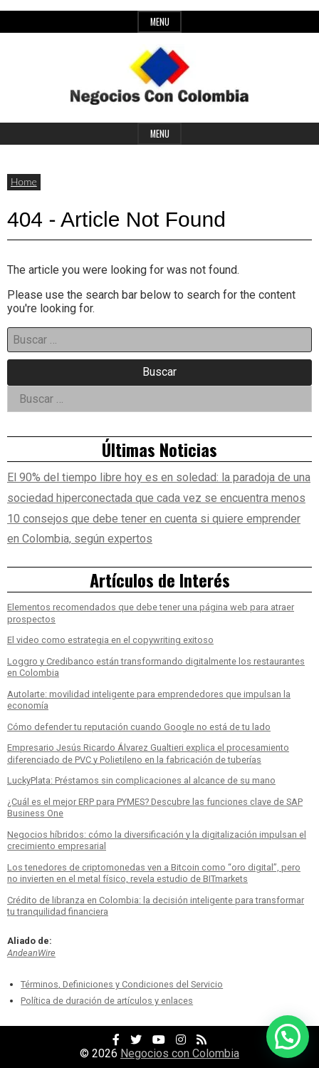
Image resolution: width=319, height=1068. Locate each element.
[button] (287, 1036)
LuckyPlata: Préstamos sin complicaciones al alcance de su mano (141, 780)
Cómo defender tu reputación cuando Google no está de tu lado (139, 727)
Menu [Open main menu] (159, 133)
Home (24, 181)
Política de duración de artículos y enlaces (107, 1000)
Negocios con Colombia (179, 1053)
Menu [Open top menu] (159, 22)
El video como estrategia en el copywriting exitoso (110, 640)
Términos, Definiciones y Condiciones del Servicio (122, 984)
